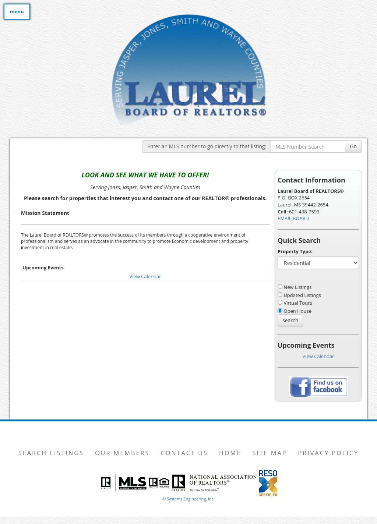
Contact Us (184, 453)
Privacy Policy (328, 453)
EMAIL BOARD (293, 218)
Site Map (269, 453)
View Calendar (145, 276)
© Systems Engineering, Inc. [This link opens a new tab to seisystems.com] (188, 499)
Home (230, 453)
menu (17, 11)
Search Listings (51, 453)
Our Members (122, 453)
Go (353, 146)
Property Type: (295, 251)
